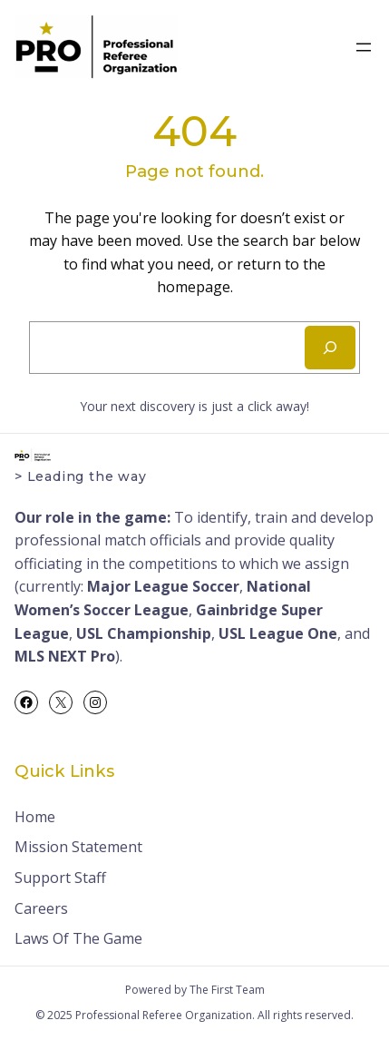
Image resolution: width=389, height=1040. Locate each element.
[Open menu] (363, 47)
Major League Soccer (163, 586)
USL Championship (143, 633)
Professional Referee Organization (163, 1015)
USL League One (278, 633)
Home (35, 817)
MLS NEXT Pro (65, 656)
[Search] (330, 347)
